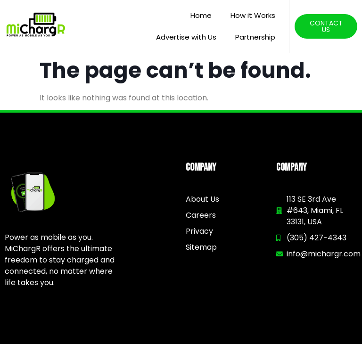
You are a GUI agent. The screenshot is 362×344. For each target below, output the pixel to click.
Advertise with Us (186, 37)
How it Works (252, 15)
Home (201, 15)
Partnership (255, 37)
